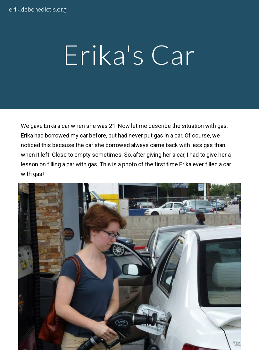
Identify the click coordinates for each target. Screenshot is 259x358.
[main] (129, 54)
